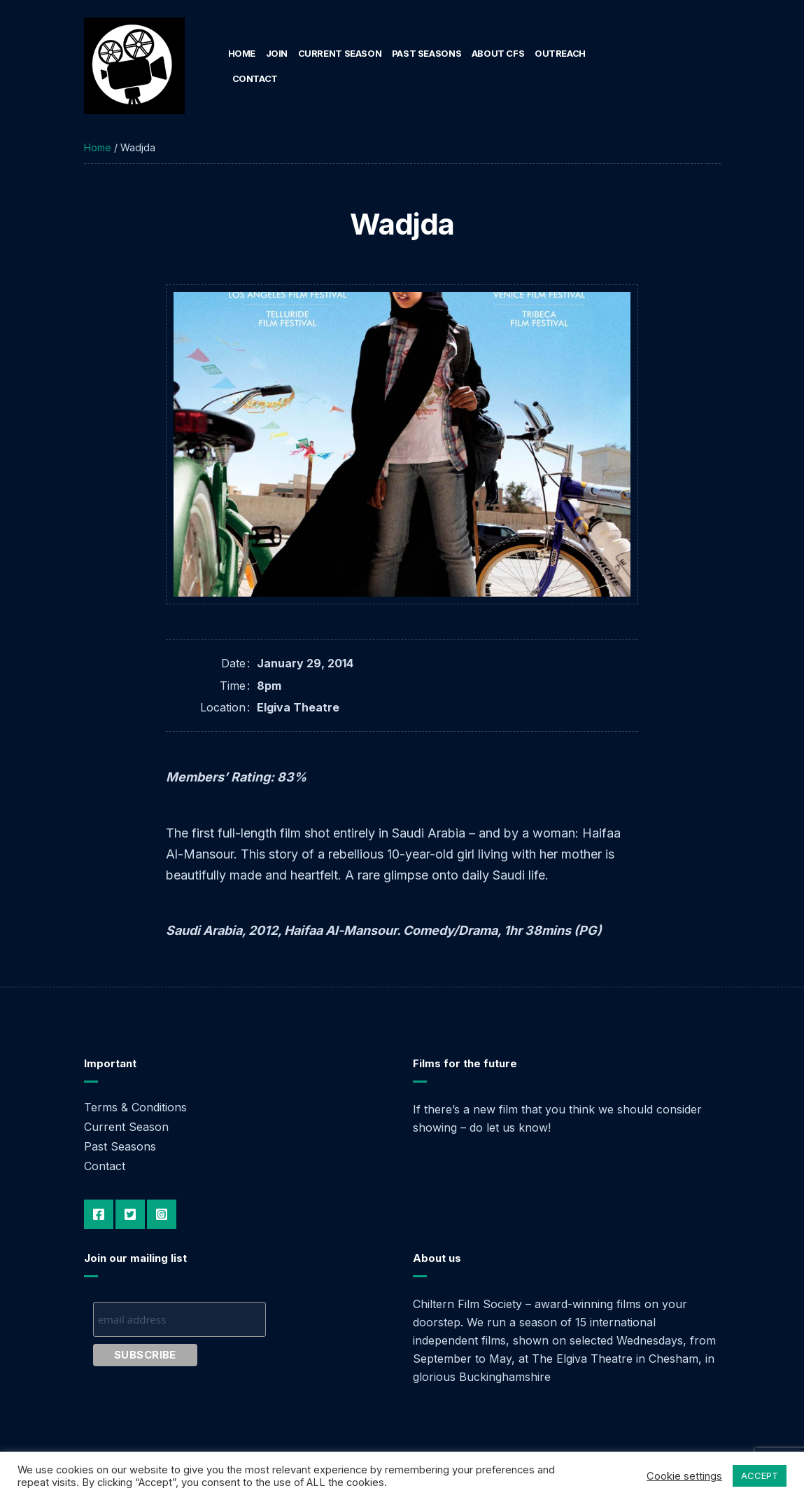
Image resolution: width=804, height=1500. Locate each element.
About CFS (498, 53)
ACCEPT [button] (759, 1475)
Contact (255, 78)
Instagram (161, 1214)
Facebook (98, 1214)
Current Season (340, 53)
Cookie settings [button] (684, 1476)
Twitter (130, 1214)
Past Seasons (426, 53)
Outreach (560, 53)
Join (277, 53)
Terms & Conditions (135, 1107)
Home (241, 53)
